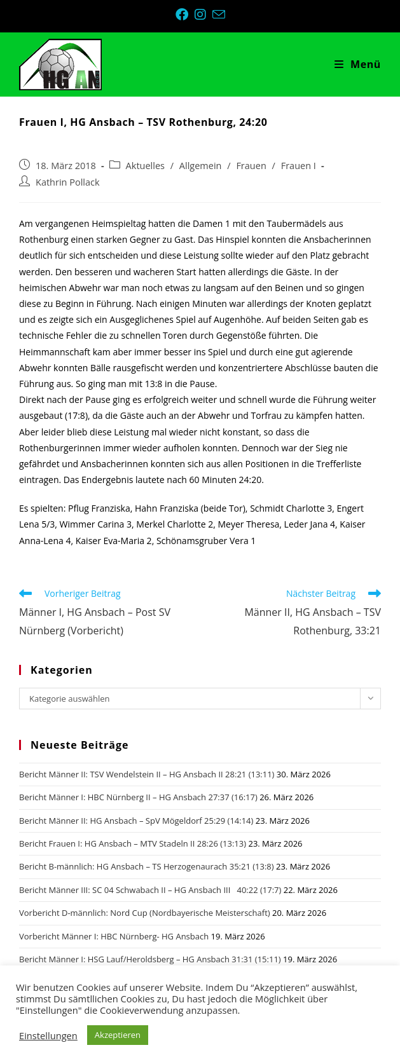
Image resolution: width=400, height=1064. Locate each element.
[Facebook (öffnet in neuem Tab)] (185, 14)
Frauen (251, 166)
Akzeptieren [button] (118, 1034)
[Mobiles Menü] (357, 64)
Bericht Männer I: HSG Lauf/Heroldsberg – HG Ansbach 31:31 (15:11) (150, 959)
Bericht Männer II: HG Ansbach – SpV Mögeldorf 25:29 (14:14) (136, 820)
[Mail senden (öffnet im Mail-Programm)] (218, 14)
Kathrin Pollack (68, 182)
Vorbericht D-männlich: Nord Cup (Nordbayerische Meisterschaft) (144, 912)
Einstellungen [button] (48, 1035)
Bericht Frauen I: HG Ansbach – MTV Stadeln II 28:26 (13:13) (132, 843)
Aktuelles (145, 166)
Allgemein (200, 166)
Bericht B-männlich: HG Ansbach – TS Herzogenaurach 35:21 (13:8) (146, 866)
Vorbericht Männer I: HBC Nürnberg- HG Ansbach (114, 936)
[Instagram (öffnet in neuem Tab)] (203, 14)
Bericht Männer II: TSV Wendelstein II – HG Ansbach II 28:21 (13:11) (146, 774)
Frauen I (298, 166)
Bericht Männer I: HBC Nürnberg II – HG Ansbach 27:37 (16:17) (138, 797)
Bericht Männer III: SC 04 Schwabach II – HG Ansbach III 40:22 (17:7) (150, 890)
